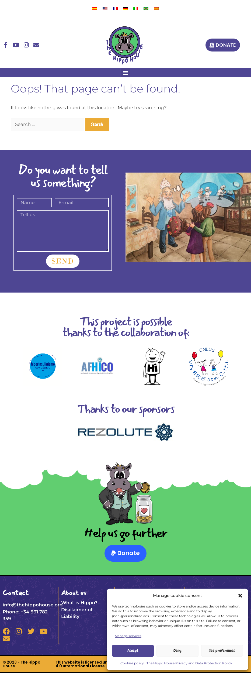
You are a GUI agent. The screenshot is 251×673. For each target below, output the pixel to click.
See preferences (222, 650)
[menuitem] (95, 8)
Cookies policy (132, 663)
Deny (177, 650)
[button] (240, 595)
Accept (132, 650)
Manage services (128, 636)
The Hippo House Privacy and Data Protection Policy (189, 663)
